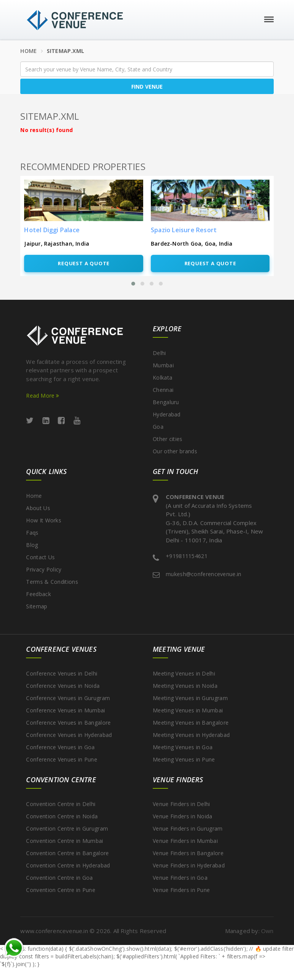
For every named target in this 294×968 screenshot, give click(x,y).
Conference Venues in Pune (61, 759)
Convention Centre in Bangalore (67, 853)
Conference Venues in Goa (60, 747)
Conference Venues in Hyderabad (69, 734)
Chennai (163, 389)
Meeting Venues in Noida (185, 685)
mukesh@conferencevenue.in (204, 574)
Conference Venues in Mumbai (65, 710)
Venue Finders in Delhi (181, 804)
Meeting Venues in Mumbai (188, 710)
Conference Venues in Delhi (61, 673)
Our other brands (175, 451)
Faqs (32, 532)
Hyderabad (167, 414)
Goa (158, 426)
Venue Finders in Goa (180, 877)
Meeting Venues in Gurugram (190, 698)
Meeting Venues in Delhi (184, 673)
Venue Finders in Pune (181, 890)
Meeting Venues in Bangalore (191, 722)
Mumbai (163, 365)
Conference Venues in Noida (63, 685)
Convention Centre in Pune (60, 890)
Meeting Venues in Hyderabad (191, 734)
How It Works (43, 520)
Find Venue (147, 86)
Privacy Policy (43, 569)
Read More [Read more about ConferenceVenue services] (42, 395)
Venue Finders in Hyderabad (189, 865)
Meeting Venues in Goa (182, 747)
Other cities (168, 439)
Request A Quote (83, 263)
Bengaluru (166, 402)
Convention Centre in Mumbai (64, 840)
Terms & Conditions (52, 581)
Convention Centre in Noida (62, 816)
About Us (38, 508)
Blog (32, 544)
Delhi (159, 353)
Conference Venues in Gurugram (68, 698)
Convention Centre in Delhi (60, 804)
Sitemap (36, 606)
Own (267, 931)
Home (28, 51)
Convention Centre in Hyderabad (68, 865)
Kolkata (162, 377)
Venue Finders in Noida (182, 816)
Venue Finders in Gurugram (188, 828)
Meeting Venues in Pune (184, 759)
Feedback (38, 594)
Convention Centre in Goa (59, 877)
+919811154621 (186, 556)
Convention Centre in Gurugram (67, 828)
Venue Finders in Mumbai (185, 840)
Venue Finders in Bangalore (188, 853)
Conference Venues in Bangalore (68, 722)
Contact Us (40, 557)
